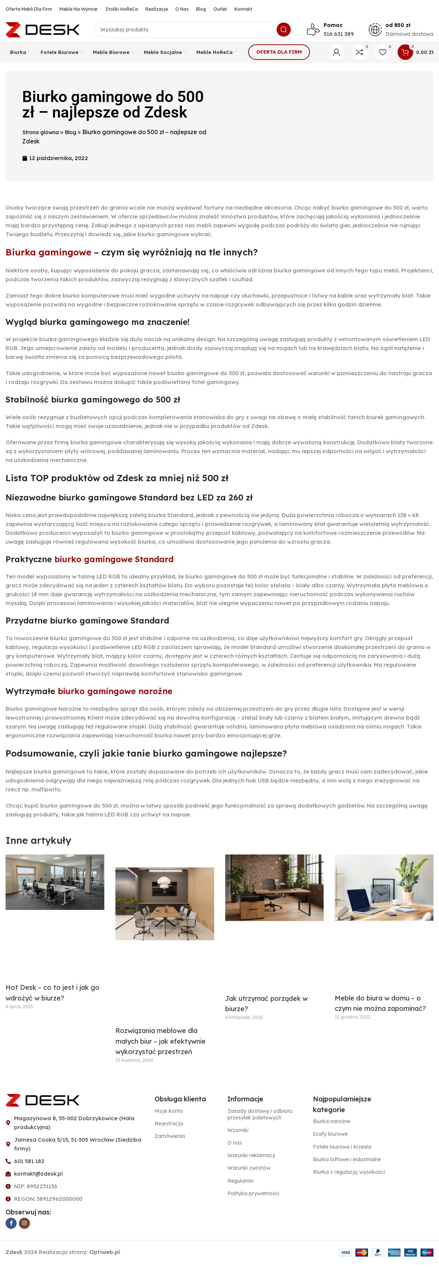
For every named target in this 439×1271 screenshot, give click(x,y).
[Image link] (43, 1106)
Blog (77, 139)
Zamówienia (170, 1143)
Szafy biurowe (330, 1141)
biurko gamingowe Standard (113, 566)
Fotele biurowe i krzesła (342, 1154)
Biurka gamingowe (48, 259)
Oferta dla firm (279, 59)
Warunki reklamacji (251, 1162)
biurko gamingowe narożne (115, 698)
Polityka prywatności (253, 1200)
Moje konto (169, 1118)
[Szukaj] (193, 33)
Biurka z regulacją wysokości (349, 1179)
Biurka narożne (331, 1128)
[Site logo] (43, 32)
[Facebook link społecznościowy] (11, 1230)
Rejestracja (169, 1130)
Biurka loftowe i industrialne (347, 1166)
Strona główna (43, 139)
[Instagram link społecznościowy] (24, 1230)
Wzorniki (238, 1137)
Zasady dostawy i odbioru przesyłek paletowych (260, 1121)
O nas (234, 1149)
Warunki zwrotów (248, 1175)
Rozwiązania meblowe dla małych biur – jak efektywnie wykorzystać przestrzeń (160, 1048)
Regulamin (240, 1188)
